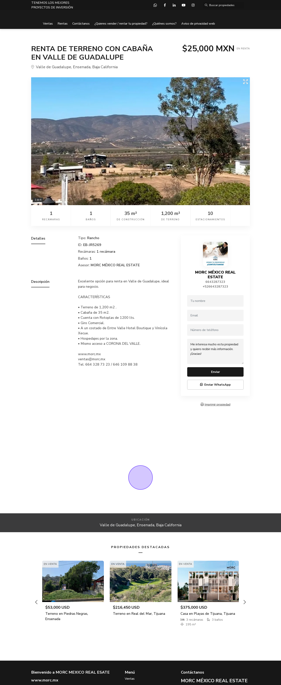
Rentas (63, 23)
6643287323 (215, 282)
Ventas (48, 23)
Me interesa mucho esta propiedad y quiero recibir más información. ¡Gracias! (215, 351)
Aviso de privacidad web (198, 23)
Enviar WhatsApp (215, 385)
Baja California (105, 67)
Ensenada (81, 67)
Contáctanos (81, 23)
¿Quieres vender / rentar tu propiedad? (120, 23)
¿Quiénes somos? (164, 23)
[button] (36, 602)
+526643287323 (215, 286)
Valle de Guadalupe (53, 67)
